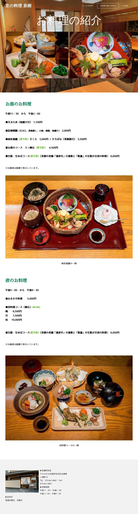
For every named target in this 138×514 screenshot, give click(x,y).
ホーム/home (87, 6)
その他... (126, 6)
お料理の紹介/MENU (108, 6)
